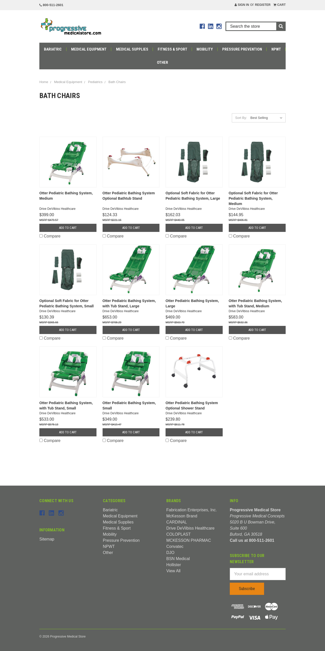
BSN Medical (178, 559)
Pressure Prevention (242, 49)
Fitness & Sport (172, 49)
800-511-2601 (51, 5)
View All (173, 571)
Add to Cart (68, 228)
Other (162, 62)
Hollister (173, 565)
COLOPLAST (178, 534)
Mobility (205, 49)
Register (262, 5)
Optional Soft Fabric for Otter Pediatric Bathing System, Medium (253, 198)
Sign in (242, 5)
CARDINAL (176, 522)
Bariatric (53, 49)
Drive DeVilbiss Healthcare (190, 528)
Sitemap (46, 539)
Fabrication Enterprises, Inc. (191, 510)
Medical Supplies (132, 49)
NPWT (276, 49)
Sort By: (241, 118)
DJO (170, 552)
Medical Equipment (89, 49)
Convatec (175, 546)
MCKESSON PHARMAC (188, 540)
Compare (49, 236)
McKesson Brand (181, 516)
